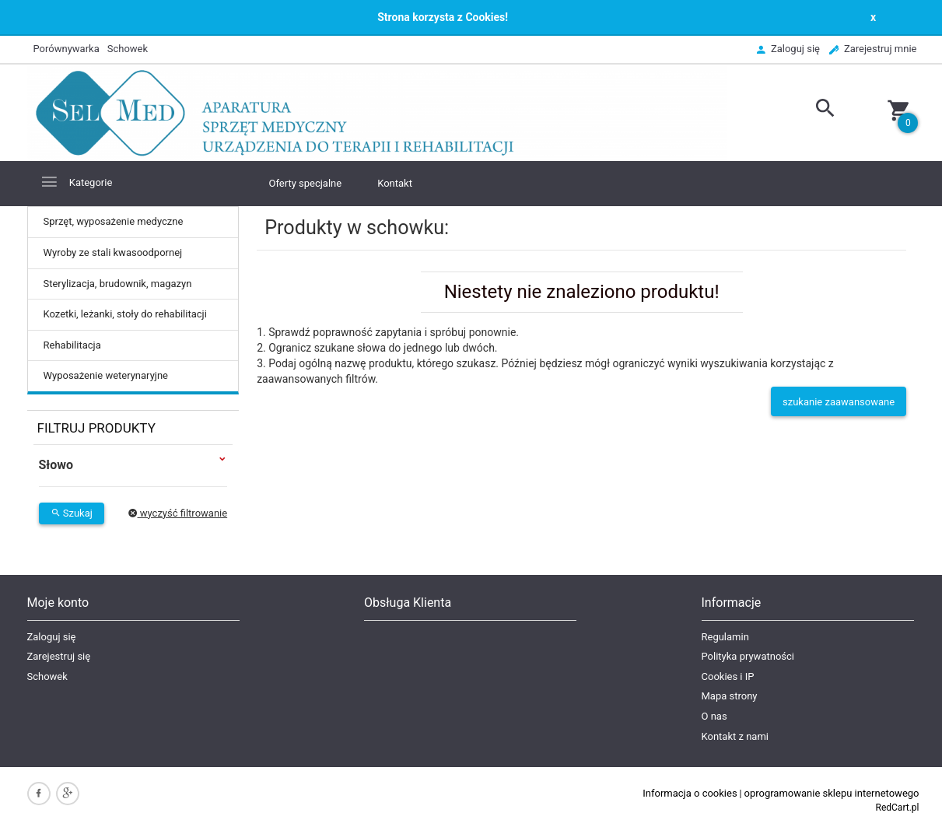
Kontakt (394, 183)
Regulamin (725, 637)
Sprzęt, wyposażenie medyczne (114, 221)
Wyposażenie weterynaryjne (106, 375)
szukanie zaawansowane (839, 402)
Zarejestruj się (59, 656)
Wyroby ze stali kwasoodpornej (113, 252)
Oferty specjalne (305, 183)
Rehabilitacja (72, 345)
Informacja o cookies (690, 793)
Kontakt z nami (735, 736)
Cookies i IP (728, 676)
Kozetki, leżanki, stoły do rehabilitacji (125, 314)
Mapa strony (730, 696)
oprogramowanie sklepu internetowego (831, 793)
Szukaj (72, 513)
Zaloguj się (51, 637)
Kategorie (76, 181)
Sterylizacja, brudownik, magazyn (118, 283)
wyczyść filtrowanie (178, 513)
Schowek (47, 676)
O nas (714, 716)
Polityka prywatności (748, 656)
